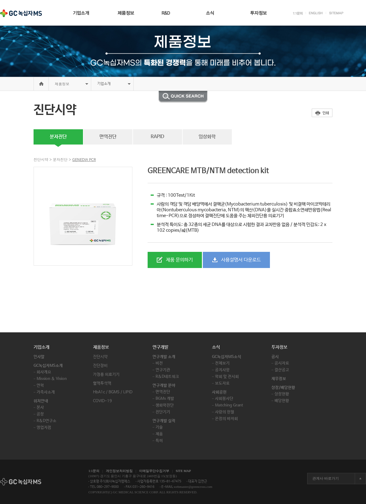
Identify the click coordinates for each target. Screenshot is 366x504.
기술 (159, 427)
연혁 (40, 385)
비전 (159, 363)
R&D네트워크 (167, 376)
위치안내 (41, 401)
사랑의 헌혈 (224, 412)
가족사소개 (46, 392)
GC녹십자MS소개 (48, 365)
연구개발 (160, 347)
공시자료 (281, 363)
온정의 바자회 (226, 418)
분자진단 (58, 137)
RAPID (157, 137)
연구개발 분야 (163, 385)
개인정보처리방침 (119, 471)
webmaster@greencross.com (193, 486)
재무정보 (278, 379)
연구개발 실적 (163, 421)
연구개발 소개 (163, 357)
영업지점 (44, 427)
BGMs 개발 (165, 398)
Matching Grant (229, 405)
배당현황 (281, 401)
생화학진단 (165, 405)
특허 (159, 440)
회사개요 (44, 372)
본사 (40, 407)
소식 (216, 347)
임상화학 (207, 137)
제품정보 (62, 83)
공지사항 (222, 370)
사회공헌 (219, 392)
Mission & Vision (52, 379)
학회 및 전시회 (227, 376)
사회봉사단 (224, 398)
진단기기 (163, 412)
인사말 (39, 357)
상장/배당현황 (283, 387)
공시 (275, 357)
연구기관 (163, 370)
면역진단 (108, 137)
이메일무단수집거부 (154, 471)
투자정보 (279, 347)
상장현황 (281, 394)
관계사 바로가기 (325, 478)
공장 (40, 414)
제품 (159, 434)
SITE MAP (183, 471)
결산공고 (281, 370)
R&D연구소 (46, 421)
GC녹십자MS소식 (226, 357)
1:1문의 (93, 471)
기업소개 (41, 347)
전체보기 (222, 363)
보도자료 (222, 383)
